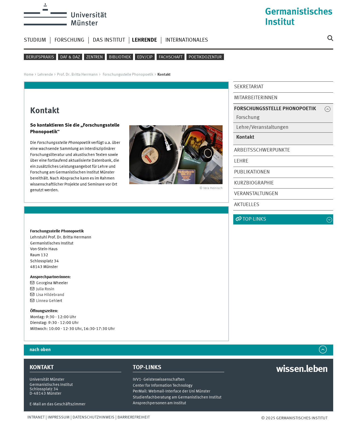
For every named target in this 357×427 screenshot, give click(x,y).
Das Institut (109, 40)
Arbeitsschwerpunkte (262, 150)
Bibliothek (120, 57)
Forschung (69, 40)
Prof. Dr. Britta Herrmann (77, 74)
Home (28, 74)
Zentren (94, 57)
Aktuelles (246, 204)
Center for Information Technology (162, 386)
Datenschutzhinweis (93, 417)
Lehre (241, 161)
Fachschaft (170, 57)
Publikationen (252, 172)
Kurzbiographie (254, 183)
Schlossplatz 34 (44, 389)
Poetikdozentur (205, 57)
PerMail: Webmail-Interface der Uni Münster (171, 391)
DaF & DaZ (70, 57)
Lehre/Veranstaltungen (262, 127)
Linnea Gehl (46, 301)
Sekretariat (248, 86)
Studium (35, 40)
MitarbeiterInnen (255, 97)
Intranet (36, 417)
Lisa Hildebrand (49, 295)
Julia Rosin (44, 289)
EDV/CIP (144, 57)
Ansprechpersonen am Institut (159, 403)
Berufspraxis (40, 57)
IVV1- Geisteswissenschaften (159, 380)
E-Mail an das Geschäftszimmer (57, 404)
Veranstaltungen (256, 193)
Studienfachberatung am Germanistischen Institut (177, 397)
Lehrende (45, 74)
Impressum (59, 417)
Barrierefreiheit (133, 417)
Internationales (186, 40)
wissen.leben (301, 369)
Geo (39, 283)
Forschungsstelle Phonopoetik (128, 74)
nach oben (40, 350)
